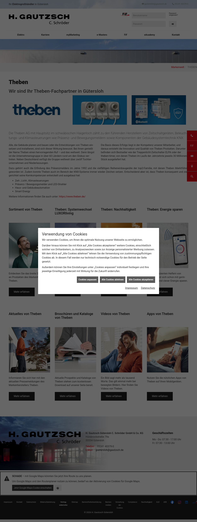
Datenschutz (148, 287)
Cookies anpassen (88, 279)
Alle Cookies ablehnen (113, 279)
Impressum (131, 287)
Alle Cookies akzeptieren (141, 279)
